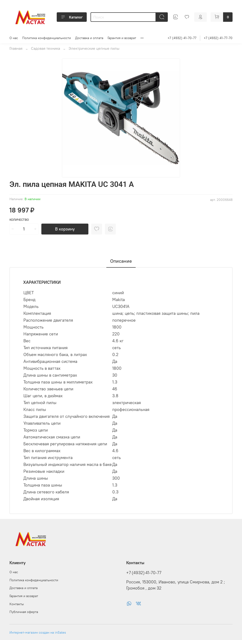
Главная (15, 48)
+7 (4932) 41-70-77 (182, 38)
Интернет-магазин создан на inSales (37, 632)
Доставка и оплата (89, 38)
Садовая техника (45, 48)
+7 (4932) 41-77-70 (218, 38)
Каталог (72, 17)
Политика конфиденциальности (46, 38)
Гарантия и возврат (122, 38)
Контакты (16, 604)
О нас (13, 38)
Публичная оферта (23, 612)
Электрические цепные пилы (94, 48)
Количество (19, 219)
